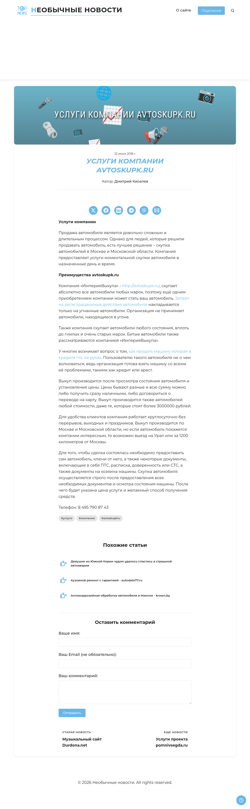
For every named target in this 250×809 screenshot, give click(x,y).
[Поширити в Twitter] (93, 210)
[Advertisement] (125, 50)
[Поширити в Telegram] (131, 210)
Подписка (211, 10)
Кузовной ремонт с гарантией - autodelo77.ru (106, 580)
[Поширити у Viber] (144, 210)
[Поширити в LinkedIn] (118, 210)
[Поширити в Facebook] (106, 210)
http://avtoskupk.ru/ (141, 285)
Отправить (72, 713)
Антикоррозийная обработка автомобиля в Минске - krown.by (120, 595)
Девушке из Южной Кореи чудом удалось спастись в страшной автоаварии (121, 563)
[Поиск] (232, 10)
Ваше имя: (69, 633)
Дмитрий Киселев (131, 181)
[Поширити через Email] (156, 210)
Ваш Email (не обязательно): (88, 654)
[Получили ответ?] (241, 800)
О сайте (183, 10)
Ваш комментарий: (78, 675)
